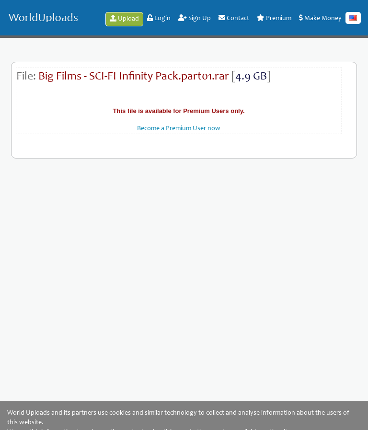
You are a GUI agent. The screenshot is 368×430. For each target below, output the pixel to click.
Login (159, 18)
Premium (274, 18)
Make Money (320, 18)
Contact (233, 18)
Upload (124, 19)
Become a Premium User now (178, 128)
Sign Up (194, 18)
